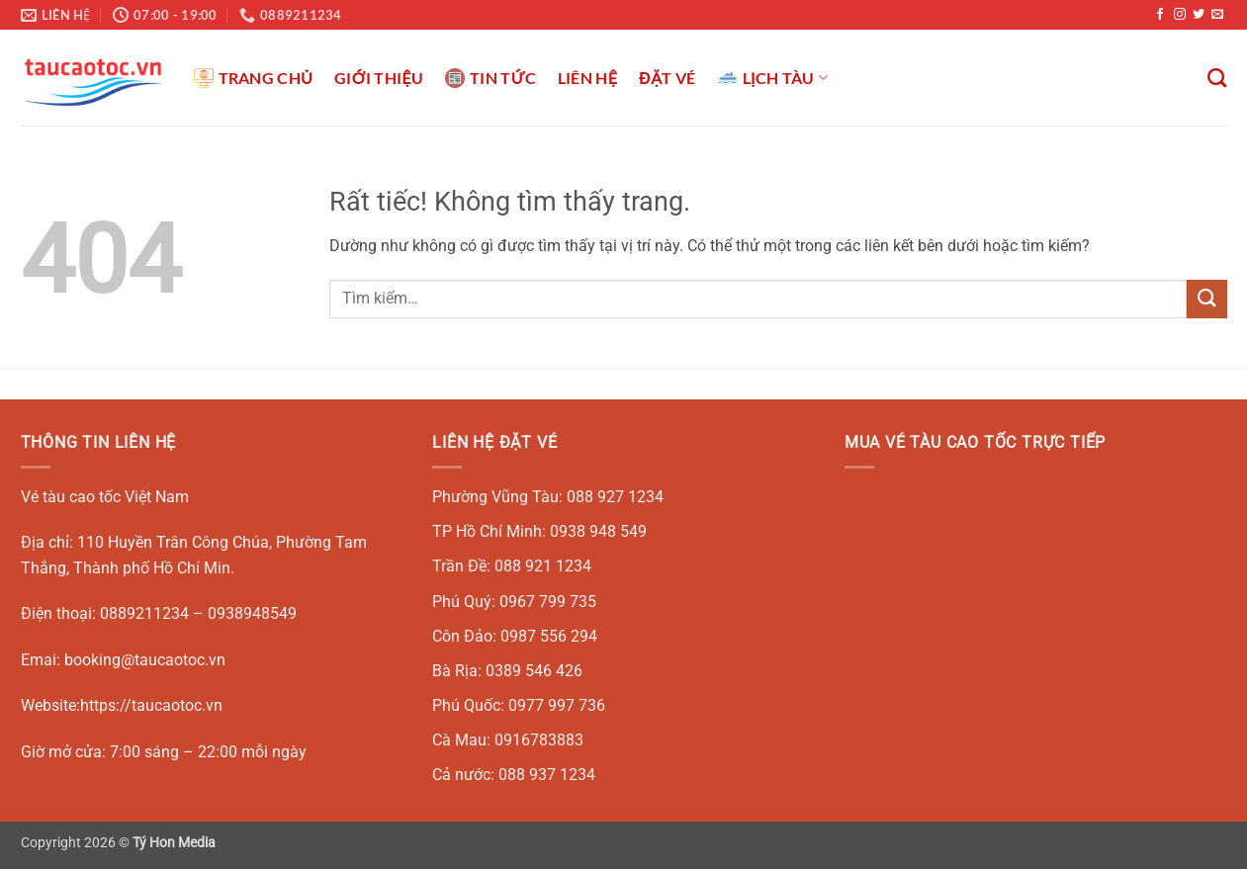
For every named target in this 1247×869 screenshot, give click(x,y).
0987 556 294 (548, 636)
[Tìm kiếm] (1216, 77)
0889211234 (144, 613)
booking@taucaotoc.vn (144, 660)
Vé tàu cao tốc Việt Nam (105, 496)
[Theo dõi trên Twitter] (1198, 15)
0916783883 (538, 740)
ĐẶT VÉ (667, 77)
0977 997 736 (556, 705)
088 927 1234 (615, 496)
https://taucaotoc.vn (151, 705)
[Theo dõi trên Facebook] (1160, 15)
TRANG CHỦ (253, 78)
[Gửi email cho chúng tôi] (1217, 15)
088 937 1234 (546, 774)
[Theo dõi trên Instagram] (1180, 15)
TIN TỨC (490, 78)
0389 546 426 (534, 670)
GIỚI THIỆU (378, 77)
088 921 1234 (542, 566)
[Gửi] (1206, 299)
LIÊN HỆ (587, 77)
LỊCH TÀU (773, 78)
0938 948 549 (598, 531)
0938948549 (252, 613)
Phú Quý (461, 601)
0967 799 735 (547, 601)
